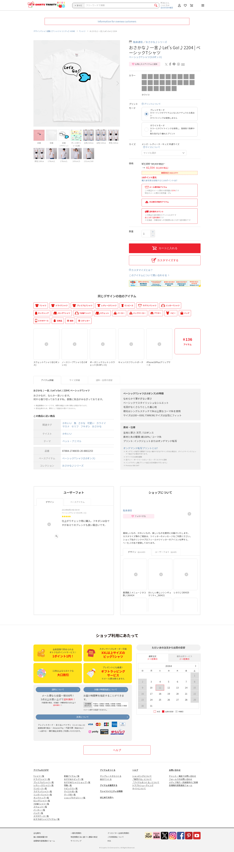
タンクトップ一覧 (41, 797)
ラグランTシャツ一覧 (42, 791)
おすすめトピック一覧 (73, 779)
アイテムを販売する (108, 785)
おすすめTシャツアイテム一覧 (46, 819)
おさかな (97, 426)
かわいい (67, 423)
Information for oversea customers (117, 21)
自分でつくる (106, 779)
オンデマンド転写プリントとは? (140, 448)
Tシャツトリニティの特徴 (111, 791)
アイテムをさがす (41, 770)
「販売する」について (142, 779)
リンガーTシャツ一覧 (42, 794)
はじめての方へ (107, 797)
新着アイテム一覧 (71, 776)
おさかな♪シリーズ (156, 42)
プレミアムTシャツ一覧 (43, 782)
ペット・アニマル (71, 441)
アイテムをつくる (107, 770)
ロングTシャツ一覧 (41, 800)
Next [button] (118, 83)
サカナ (66, 426)
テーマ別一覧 (70, 794)
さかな (81, 423)
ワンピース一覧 (40, 788)
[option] (76, 83)
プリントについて (152, 104)
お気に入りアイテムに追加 (144, 64)
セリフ (75, 426)
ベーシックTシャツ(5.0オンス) (145, 57)
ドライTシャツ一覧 (41, 779)
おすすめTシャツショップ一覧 (77, 782)
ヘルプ (117, 750)
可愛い (90, 423)
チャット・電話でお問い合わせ (182, 776)
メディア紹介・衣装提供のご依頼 (183, 782)
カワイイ (101, 423)
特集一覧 (68, 785)
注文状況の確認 (166, 7)
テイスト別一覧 (71, 791)
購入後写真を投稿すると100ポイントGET (159, 180)
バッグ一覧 (38, 813)
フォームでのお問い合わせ (180, 779)
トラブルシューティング (142, 785)
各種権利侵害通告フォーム (180, 785)
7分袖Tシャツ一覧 (41, 803)
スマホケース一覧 (41, 816)
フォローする (138, 516)
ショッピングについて (142, 776)
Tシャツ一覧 (38, 776)
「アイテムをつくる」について (145, 782)
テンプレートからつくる (110, 776)
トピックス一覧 (71, 788)
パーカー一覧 (39, 809)
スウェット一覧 (40, 806)
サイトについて (139, 788)
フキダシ (85, 426)
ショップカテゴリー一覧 (74, 797)
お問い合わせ (175, 770)
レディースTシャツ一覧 (43, 785)
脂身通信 (138, 42)
